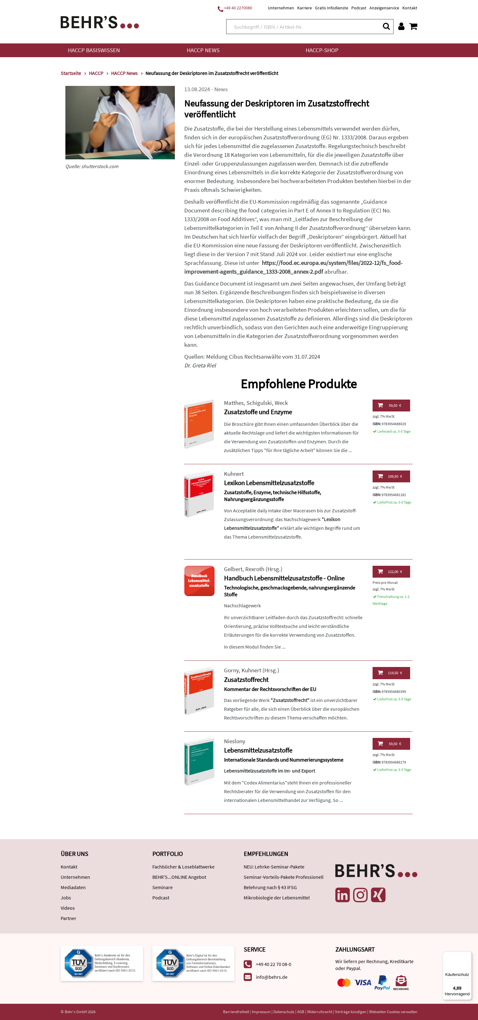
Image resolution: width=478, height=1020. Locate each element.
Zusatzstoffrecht (246, 679)
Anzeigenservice (384, 8)
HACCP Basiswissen (94, 50)
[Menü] (468, 955)
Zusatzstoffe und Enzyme (258, 412)
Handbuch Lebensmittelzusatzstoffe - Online (284, 578)
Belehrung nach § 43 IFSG (270, 887)
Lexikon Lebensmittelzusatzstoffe (269, 483)
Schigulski (259, 402)
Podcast (358, 8)
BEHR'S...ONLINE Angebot (179, 877)
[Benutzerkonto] (401, 26)
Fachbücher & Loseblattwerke (183, 866)
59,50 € (389, 405)
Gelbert (233, 569)
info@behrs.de (271, 977)
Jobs (66, 897)
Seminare (162, 887)
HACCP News (203, 50)
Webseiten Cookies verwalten (393, 1011)
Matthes (234, 402)
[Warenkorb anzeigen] (413, 26)
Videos (68, 908)
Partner (68, 918)
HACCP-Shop (322, 50)
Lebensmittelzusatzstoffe (258, 750)
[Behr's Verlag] (100, 21)
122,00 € (390, 571)
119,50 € (390, 672)
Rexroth (254, 569)
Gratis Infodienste (331, 8)
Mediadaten (73, 887)
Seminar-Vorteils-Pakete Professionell (283, 877)
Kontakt (409, 8)
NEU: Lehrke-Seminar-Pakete (274, 866)
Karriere (304, 8)
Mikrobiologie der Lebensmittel (277, 897)
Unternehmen (281, 8)
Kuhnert (234, 473)
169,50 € (390, 476)
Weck (281, 402)
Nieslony (234, 741)
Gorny (231, 670)
